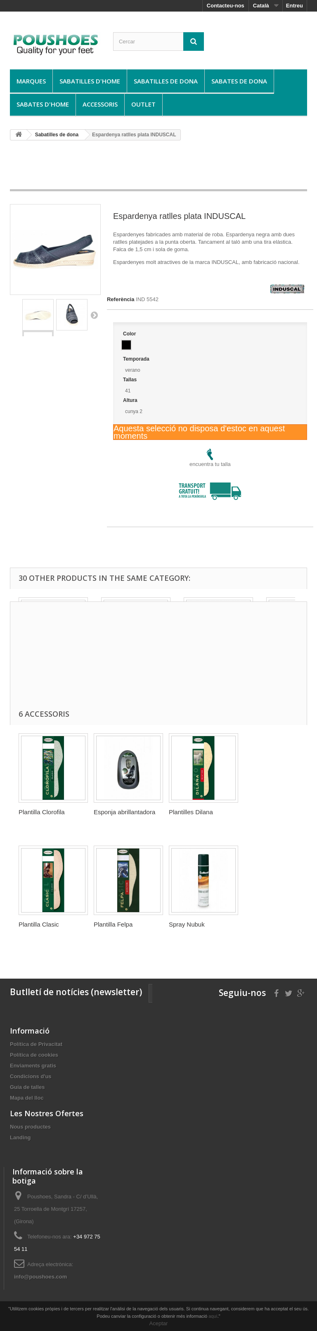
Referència (120, 299)
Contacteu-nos (225, 5)
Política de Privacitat (36, 1044)
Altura (131, 400)
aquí (212, 1316)
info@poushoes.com (40, 1277)
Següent (94, 315)
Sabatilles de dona (166, 81)
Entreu (294, 5)
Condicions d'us (31, 1076)
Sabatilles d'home (89, 81)
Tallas (130, 380)
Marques (31, 81)
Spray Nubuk (187, 924)
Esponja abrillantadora (124, 811)
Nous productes (30, 1127)
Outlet (143, 104)
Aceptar (158, 1323)
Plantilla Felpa (113, 924)
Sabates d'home (43, 104)
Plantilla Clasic (39, 924)
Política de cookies (34, 1055)
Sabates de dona (239, 81)
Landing (20, 1137)
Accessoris (100, 104)
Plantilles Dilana (191, 811)
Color (130, 334)
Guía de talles (27, 1087)
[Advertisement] (160, 167)
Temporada (137, 359)
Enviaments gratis (33, 1065)
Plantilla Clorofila (42, 811)
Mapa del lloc (27, 1098)
